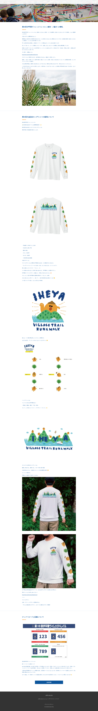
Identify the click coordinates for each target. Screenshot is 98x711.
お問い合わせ (64, 2)
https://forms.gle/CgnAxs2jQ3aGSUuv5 (29, 594)
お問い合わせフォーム (42, 698)
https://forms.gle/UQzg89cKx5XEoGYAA (30, 54)
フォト (51, 2)
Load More (49, 682)
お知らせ (38, 2)
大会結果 (58, 2)
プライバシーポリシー (49, 704)
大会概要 (32, 2)
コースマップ (45, 2)
